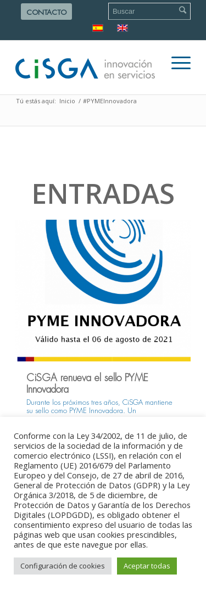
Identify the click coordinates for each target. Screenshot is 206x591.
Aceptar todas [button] (147, 566)
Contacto (46, 12)
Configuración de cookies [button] (62, 566)
